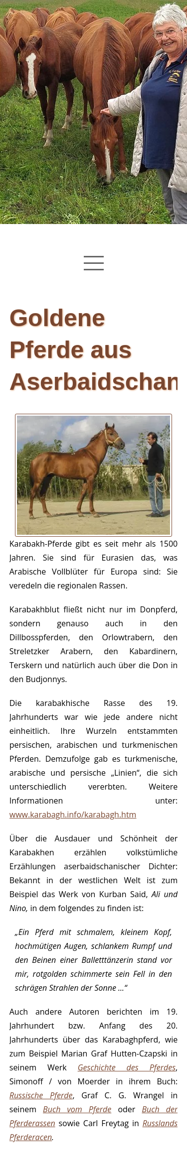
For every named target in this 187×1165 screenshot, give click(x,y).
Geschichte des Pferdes (127, 1067)
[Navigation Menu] (94, 263)
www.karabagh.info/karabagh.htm (73, 814)
